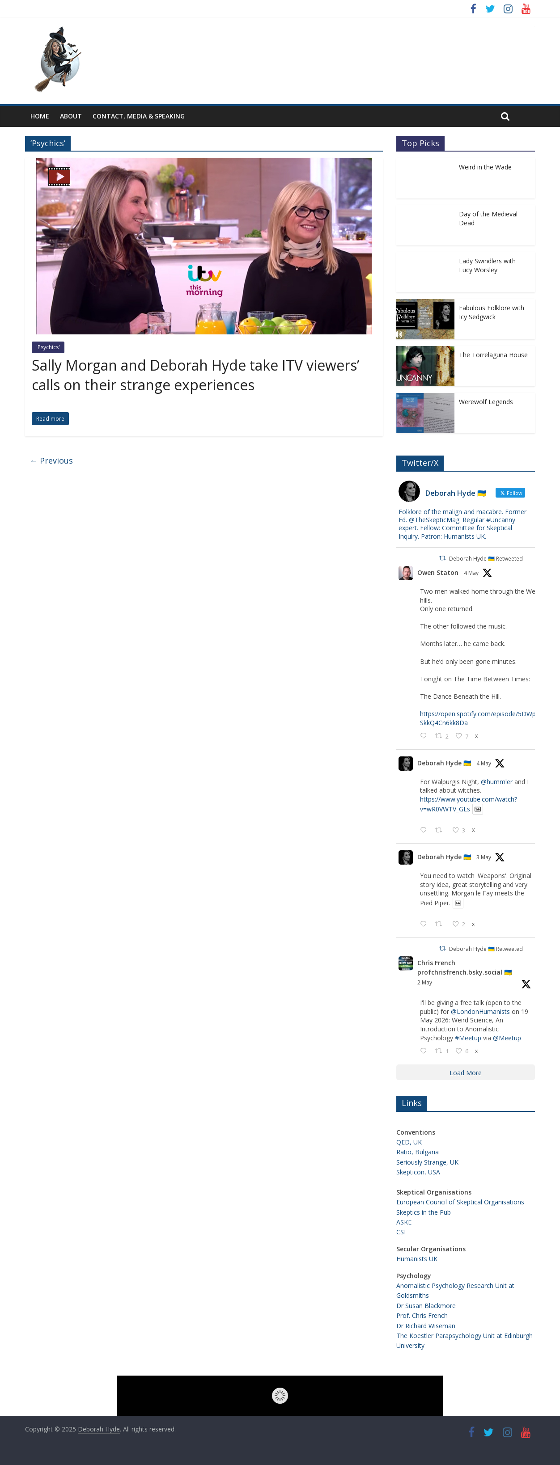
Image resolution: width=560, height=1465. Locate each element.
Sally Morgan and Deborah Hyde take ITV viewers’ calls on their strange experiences (195, 375)
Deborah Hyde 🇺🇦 (444, 763)
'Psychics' (48, 347)
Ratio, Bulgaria (417, 1152)
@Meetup (507, 1038)
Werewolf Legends (486, 401)
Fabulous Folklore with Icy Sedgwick (491, 312)
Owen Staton (437, 572)
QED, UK (409, 1142)
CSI (401, 1232)
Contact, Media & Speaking (139, 116)
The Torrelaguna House (493, 354)
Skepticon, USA (418, 1172)
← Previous (51, 460)
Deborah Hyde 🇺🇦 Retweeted (486, 558)
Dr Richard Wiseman (425, 1325)
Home (39, 116)
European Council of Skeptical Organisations (460, 1202)
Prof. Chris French (422, 1315)
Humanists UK (416, 1258)
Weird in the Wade (485, 167)
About (71, 116)
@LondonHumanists (480, 1011)
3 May (483, 857)
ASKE (404, 1222)
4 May (471, 573)
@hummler (497, 781)
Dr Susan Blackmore (426, 1305)
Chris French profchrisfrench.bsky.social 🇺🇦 (464, 967)
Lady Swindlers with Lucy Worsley (487, 265)
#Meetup (468, 1038)
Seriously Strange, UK (427, 1162)
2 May (424, 982)
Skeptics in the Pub (423, 1212)
